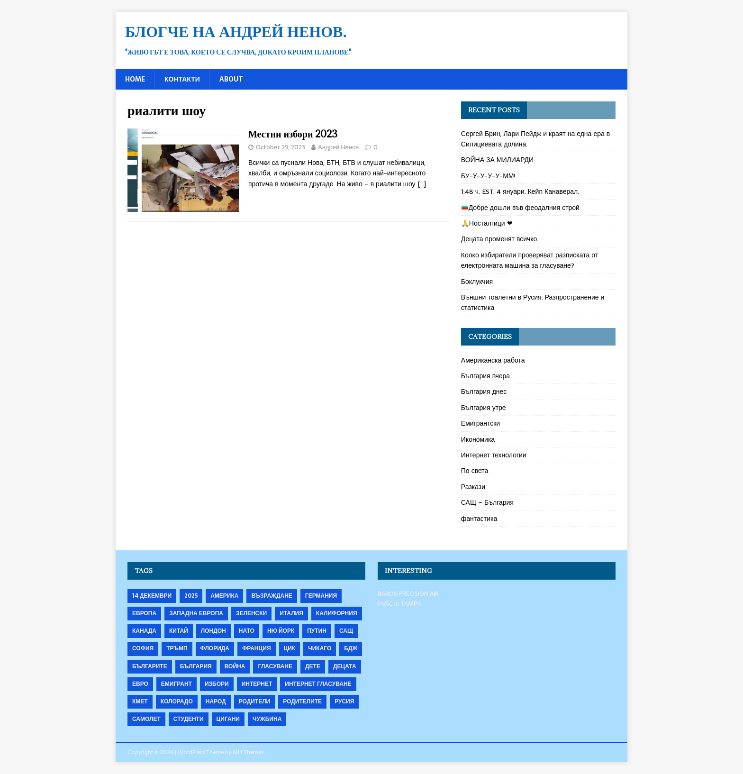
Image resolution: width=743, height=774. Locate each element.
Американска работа (493, 360)
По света (475, 470)
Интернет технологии (493, 455)
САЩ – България (487, 502)
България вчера (485, 376)
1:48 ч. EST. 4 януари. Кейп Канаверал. (520, 191)
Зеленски (251, 613)
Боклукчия (477, 281)
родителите (302, 701)
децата (344, 666)
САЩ (346, 631)
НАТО (246, 631)
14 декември (152, 596)
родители (255, 701)
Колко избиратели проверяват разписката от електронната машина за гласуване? (529, 260)
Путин (316, 631)
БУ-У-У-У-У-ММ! (488, 176)
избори (217, 684)
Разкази (473, 487)
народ (216, 701)
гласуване (275, 666)
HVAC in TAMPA (399, 604)
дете (312, 666)
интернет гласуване (318, 684)
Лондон (213, 631)
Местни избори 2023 (292, 133)
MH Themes (248, 752)
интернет (257, 684)
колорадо (177, 701)
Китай (178, 631)
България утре (483, 407)
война (235, 666)
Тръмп (176, 648)
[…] (421, 184)
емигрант (176, 684)
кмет (140, 701)
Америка (224, 596)
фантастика (479, 518)
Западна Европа (196, 613)
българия (196, 666)
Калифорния (336, 613)
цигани (228, 719)
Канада (144, 631)
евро (140, 684)
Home (135, 79)
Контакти (182, 79)
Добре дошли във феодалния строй (521, 207)
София (143, 648)
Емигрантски (480, 423)
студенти (188, 719)
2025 (191, 596)
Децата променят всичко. (500, 239)
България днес (484, 391)
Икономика (478, 439)
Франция (256, 648)
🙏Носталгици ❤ (487, 223)
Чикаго (319, 648)
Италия (291, 613)
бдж (350, 648)
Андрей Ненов (338, 147)
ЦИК (290, 648)
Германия (321, 596)
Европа (144, 613)
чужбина (267, 719)
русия (344, 701)
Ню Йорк (280, 631)
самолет (146, 719)
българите (149, 666)
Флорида (214, 648)
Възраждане (271, 596)
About (231, 79)
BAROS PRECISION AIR (408, 594)
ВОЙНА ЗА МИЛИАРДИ (497, 160)
